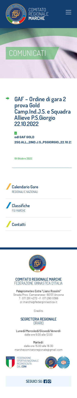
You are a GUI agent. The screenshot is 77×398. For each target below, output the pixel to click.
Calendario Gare (25, 189)
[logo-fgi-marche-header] (32, 14)
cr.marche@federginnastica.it (38, 302)
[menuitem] (68, 12)
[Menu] (68, 12)
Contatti (18, 224)
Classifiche (21, 207)
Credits (38, 310)
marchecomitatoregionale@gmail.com (39, 349)
